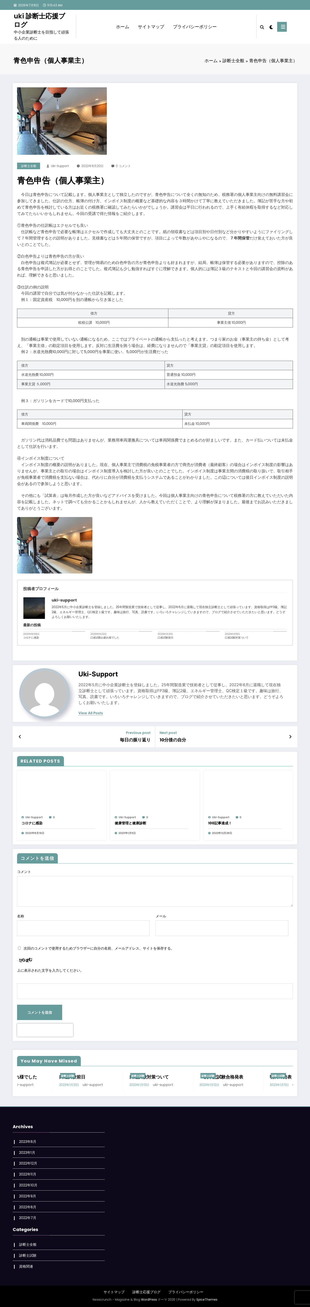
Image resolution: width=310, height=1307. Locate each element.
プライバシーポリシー (195, 27)
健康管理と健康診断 (130, 823)
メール (222, 925)
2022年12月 (28, 1163)
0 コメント (123, 166)
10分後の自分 (173, 740)
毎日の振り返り (135, 740)
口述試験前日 (165, 637)
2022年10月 (28, 1185)
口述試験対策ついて (236, 637)
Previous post (138, 733)
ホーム (122, 27)
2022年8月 (27, 1207)
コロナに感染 (31, 637)
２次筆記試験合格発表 (251, 1077)
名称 (83, 925)
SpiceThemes (206, 1299)
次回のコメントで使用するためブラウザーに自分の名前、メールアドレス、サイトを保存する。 (99, 948)
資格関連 (26, 1266)
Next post (168, 733)
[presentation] (45, 1030)
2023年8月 (27, 1141)
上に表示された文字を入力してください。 (50, 970)
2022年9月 (27, 1196)
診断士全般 (28, 166)
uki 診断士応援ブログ (39, 20)
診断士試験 (27, 1076)
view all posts (90, 713)
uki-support (60, 166)
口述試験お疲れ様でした (104, 637)
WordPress (149, 1299)
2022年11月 (27, 1174)
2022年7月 (27, 1217)
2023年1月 (27, 1152)
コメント (155, 888)
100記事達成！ (220, 823)
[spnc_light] (274, 27)
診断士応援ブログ (146, 1292)
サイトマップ (151, 27)
